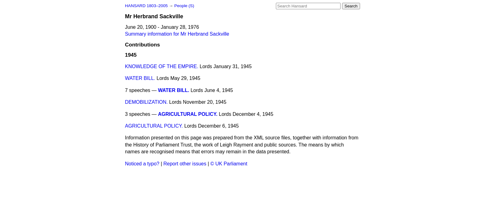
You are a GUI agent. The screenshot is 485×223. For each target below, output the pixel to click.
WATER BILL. (140, 78)
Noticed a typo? (142, 163)
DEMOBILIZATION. (146, 102)
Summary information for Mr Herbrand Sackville (177, 34)
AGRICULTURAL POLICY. (187, 114)
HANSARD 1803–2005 (146, 5)
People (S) (184, 5)
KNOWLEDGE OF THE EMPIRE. (161, 66)
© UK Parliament (228, 163)
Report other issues (184, 163)
